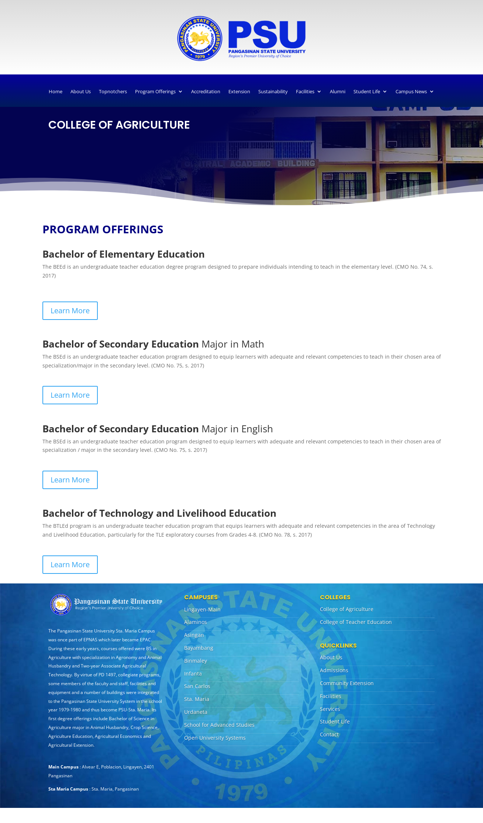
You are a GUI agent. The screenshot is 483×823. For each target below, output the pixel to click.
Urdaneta (195, 711)
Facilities (305, 91)
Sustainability (273, 91)
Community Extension (347, 683)
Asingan (194, 634)
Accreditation (205, 91)
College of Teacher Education (356, 621)
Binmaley (195, 660)
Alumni (337, 91)
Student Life (366, 91)
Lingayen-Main (202, 609)
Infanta (193, 673)
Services (330, 708)
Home (55, 91)
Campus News (411, 91)
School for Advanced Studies (219, 724)
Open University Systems (215, 737)
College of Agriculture (346, 609)
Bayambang (198, 647)
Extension (239, 91)
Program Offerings (155, 91)
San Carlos (197, 686)
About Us (80, 91)
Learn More (70, 310)
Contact (329, 734)
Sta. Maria (196, 698)
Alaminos (195, 621)
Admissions (334, 670)
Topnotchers (113, 91)
